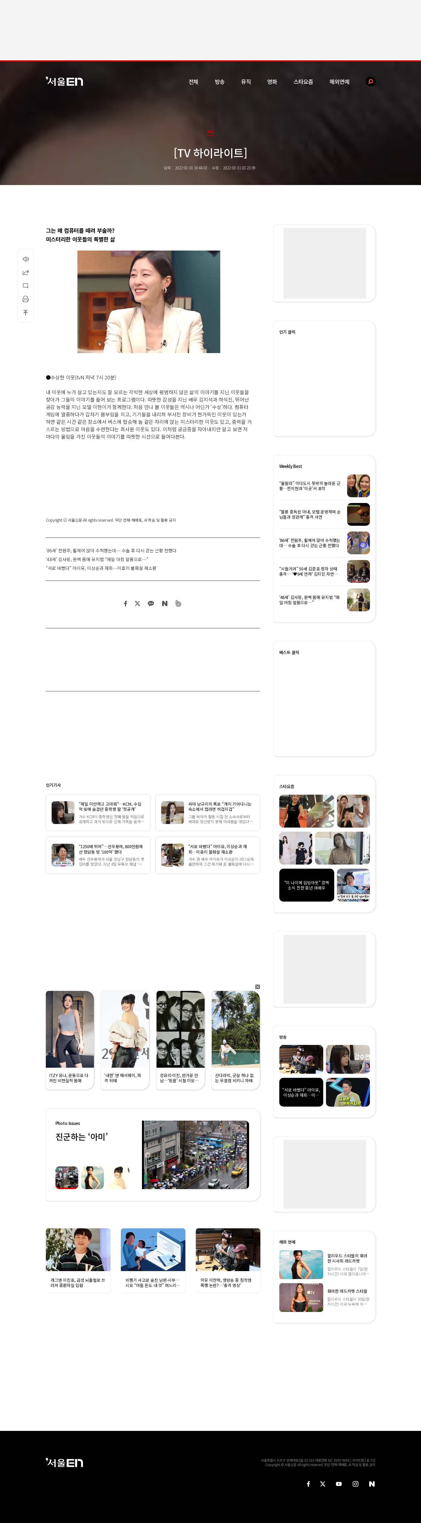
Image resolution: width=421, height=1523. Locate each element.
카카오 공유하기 (150, 603)
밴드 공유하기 (178, 603)
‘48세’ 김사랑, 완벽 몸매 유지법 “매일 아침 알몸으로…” (97, 559)
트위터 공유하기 (137, 603)
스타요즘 (303, 82)
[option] (193, 1155)
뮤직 (246, 82)
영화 (272, 82)
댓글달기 (25, 285)
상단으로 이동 (25, 312)
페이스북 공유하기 (125, 603)
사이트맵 (358, 1460)
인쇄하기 (25, 299)
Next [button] (243, 1155)
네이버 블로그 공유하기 (164, 603)
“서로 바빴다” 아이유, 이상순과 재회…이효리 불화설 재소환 (101, 568)
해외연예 (339, 82)
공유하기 (25, 272)
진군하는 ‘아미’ (81, 1136)
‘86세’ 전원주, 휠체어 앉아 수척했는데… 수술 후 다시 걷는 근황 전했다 (111, 550)
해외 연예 (287, 1242)
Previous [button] (147, 1155)
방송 (220, 82)
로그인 (370, 1460)
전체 (194, 82)
